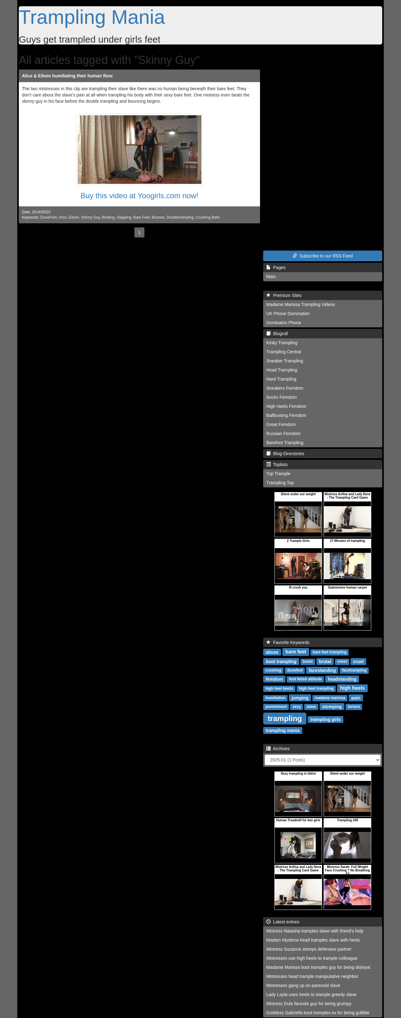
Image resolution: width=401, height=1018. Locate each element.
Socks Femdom (281, 397)
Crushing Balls (207, 217)
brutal (325, 661)
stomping (332, 706)
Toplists (277, 464)
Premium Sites (284, 295)
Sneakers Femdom (284, 388)
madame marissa (330, 698)
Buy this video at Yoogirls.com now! (139, 195)
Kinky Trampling (282, 342)
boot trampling (281, 661)
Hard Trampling (281, 379)
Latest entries (282, 921)
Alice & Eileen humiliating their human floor (67, 75)
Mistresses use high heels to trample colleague (311, 958)
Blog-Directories (285, 453)
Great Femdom (281, 424)
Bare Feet (141, 217)
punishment (276, 706)
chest (342, 661)
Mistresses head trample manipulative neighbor (312, 976)
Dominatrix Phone (283, 322)
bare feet (295, 651)
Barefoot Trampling (284, 442)
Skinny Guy (90, 217)
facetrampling (354, 670)
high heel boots (279, 688)
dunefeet (295, 670)
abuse (272, 651)
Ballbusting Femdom (286, 415)
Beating (108, 217)
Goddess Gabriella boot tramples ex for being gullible (317, 1012)
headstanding (342, 678)
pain (355, 697)
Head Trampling (281, 369)
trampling (285, 718)
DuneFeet (48, 217)
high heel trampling (316, 688)
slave (311, 706)
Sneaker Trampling (284, 360)
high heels (352, 688)
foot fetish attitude (305, 679)
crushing (273, 670)
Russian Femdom (283, 433)
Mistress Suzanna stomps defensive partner (309, 949)
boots (308, 661)
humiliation (275, 698)
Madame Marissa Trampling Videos (300, 304)
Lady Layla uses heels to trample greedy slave (311, 994)
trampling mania (282, 730)
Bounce (158, 217)
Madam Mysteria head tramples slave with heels (313, 940)
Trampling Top (280, 482)
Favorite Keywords (288, 642)
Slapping (124, 217)
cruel (358, 661)
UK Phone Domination (288, 313)
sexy (296, 706)
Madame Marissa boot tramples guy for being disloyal (318, 967)
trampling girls (325, 719)
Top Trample (278, 473)
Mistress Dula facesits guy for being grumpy (309, 1003)
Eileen (74, 217)
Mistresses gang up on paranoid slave (303, 985)
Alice (63, 217)
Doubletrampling (180, 217)
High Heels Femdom (286, 406)
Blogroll (277, 333)
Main (271, 276)
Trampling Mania (92, 17)
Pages (275, 267)
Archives (278, 748)
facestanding (322, 670)
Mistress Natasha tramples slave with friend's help (314, 930)
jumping (300, 697)
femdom (274, 678)
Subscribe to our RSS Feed (323, 255)
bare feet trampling (329, 652)
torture (354, 706)
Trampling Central (283, 351)
